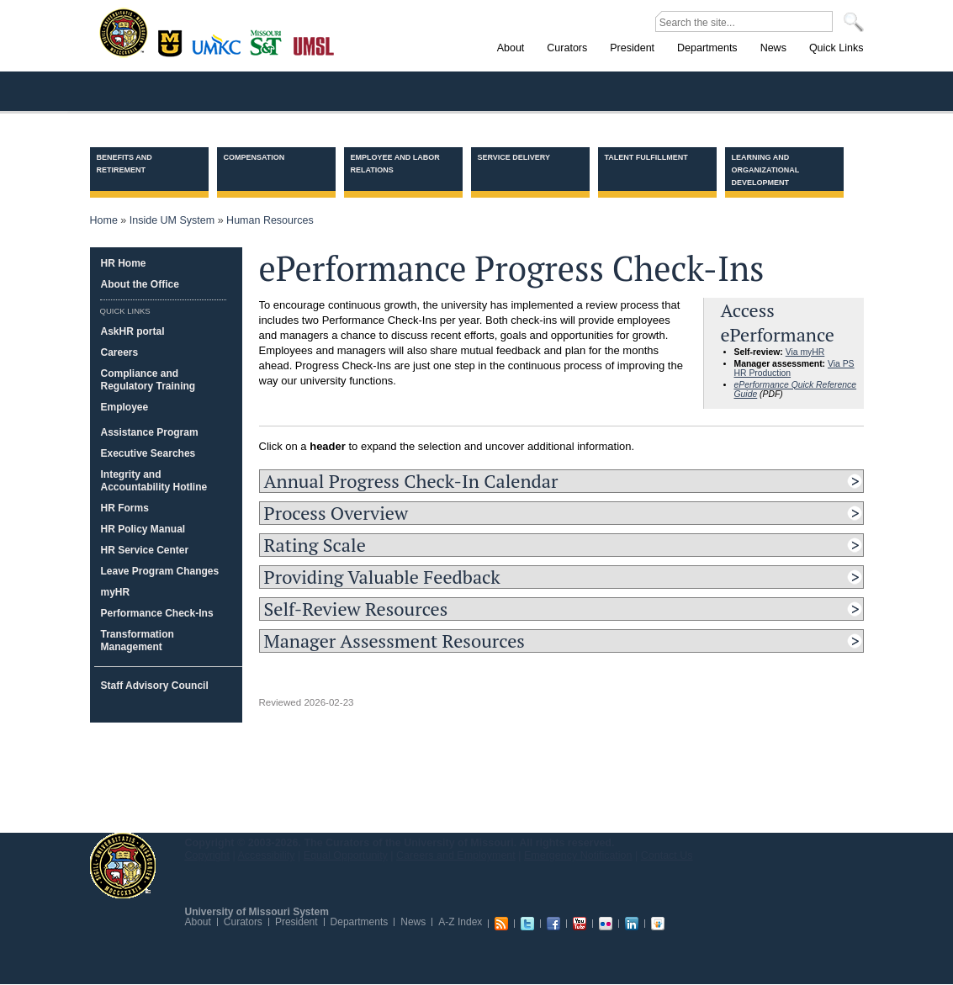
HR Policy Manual (143, 529)
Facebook (553, 923)
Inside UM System (172, 220)
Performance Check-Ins (157, 613)
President (296, 922)
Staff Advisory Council (155, 685)
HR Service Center (145, 550)
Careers (120, 352)
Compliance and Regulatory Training (148, 380)
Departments (360, 922)
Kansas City (220, 50)
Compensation (254, 157)
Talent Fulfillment (646, 157)
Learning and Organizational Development (766, 170)
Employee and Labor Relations (395, 163)
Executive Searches (148, 453)
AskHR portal (133, 331)
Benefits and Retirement (124, 163)
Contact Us (667, 855)
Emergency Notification (578, 855)
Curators (243, 922)
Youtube (579, 923)
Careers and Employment (456, 855)
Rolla (269, 41)
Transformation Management (137, 640)
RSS (501, 923)
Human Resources (270, 220)
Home (104, 220)
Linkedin (631, 923)
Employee (125, 407)
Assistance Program (150, 432)
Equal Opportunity (346, 855)
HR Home (123, 263)
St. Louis (314, 44)
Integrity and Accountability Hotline (154, 481)
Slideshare (657, 923)
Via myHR (805, 352)
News (413, 922)
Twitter (527, 923)
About (198, 922)
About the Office (140, 284)
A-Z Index (460, 922)
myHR (115, 592)
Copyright (207, 855)
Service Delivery (514, 157)
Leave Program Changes (160, 571)
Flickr (605, 923)
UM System (123, 865)
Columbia (172, 41)
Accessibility (266, 855)
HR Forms (125, 508)
